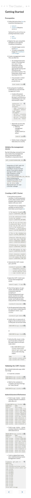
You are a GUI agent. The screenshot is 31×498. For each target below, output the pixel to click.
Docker (14, 38)
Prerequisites (10, 18)
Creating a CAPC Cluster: (14, 193)
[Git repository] (29, 6)
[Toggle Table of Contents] (1, 6)
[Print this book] (26, 6)
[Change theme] (4, 6)
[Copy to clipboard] (24, 84)
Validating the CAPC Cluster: (15, 366)
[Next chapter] (22, 492)
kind (13, 36)
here (22, 21)
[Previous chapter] (9, 492)
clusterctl (14, 27)
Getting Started (14, 11)
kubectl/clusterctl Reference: (15, 395)
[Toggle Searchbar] (7, 6)
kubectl (14, 26)
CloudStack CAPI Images (18, 52)
